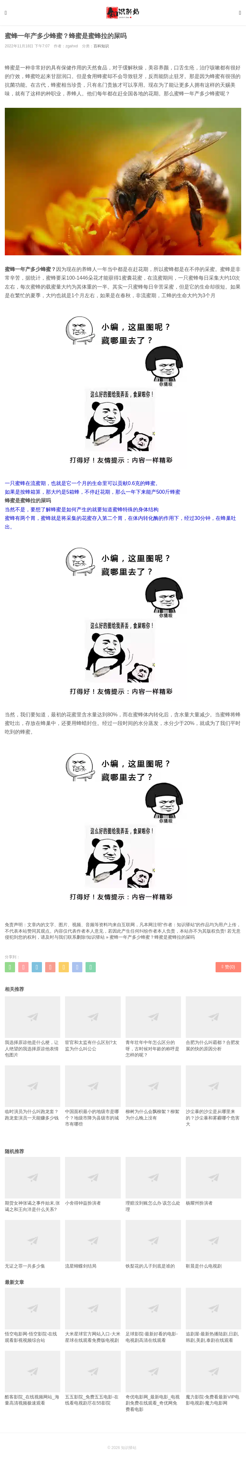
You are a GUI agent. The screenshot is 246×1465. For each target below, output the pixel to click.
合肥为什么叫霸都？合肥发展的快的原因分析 (213, 1023)
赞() (228, 966)
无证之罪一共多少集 (32, 1244)
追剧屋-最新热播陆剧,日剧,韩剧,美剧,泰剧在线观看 (213, 1315)
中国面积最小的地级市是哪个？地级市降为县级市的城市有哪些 (92, 1096)
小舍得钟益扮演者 (92, 1181)
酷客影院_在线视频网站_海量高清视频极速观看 (32, 1378)
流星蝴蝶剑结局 (92, 1244)
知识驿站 (96, 937)
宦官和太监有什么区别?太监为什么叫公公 (92, 1023)
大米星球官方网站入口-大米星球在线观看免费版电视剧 (92, 1315)
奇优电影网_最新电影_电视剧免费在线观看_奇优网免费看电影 (153, 1381)
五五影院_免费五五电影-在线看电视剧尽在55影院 (92, 1378)
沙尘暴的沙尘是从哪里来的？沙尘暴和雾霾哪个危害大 (213, 1096)
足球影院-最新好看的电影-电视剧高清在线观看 (153, 1315)
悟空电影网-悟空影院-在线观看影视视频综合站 (32, 1315)
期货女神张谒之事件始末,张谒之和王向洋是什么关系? (32, 1184)
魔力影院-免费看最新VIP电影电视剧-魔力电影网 (213, 1378)
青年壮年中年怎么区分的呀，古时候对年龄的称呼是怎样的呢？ (153, 1026)
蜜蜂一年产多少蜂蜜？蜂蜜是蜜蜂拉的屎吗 (152, 937)
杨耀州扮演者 (213, 1181)
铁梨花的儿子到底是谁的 (153, 1244)
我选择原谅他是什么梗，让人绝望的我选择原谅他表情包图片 (32, 1026)
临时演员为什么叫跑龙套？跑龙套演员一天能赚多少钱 (32, 1092)
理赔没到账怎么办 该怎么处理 (153, 1184)
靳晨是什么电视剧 (213, 1244)
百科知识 (101, 46)
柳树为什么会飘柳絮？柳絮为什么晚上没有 (153, 1092)
